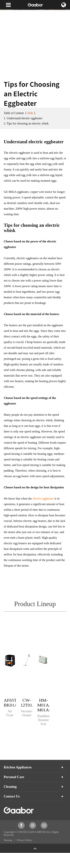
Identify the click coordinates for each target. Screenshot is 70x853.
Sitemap (8, 840)
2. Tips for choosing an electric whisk (26, 123)
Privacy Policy (24, 840)
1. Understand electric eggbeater (23, 118)
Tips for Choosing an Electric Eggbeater (25, 20)
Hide (30, 113)
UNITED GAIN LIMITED (32, 832)
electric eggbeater (43, 498)
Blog (36, 13)
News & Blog (22, 13)
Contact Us (12, 796)
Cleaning (10, 787)
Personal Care (14, 777)
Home (7, 13)
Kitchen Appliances (18, 767)
